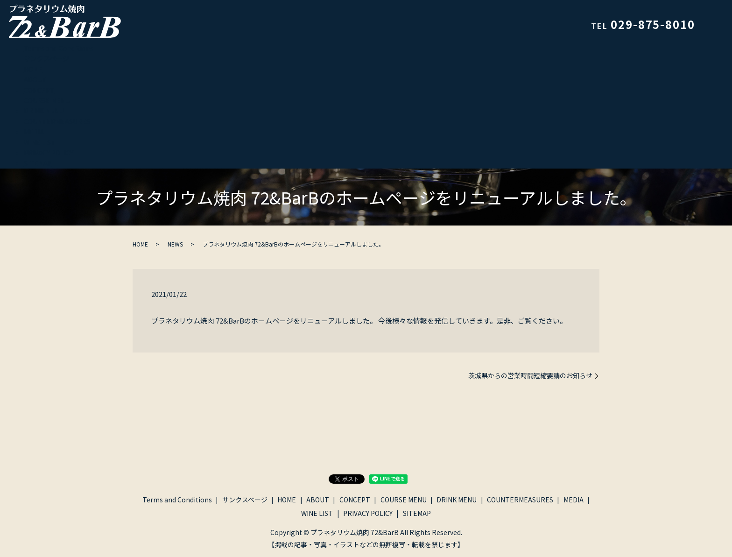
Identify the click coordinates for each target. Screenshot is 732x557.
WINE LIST (40, 142)
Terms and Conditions (58, 48)
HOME (33, 69)
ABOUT (35, 79)
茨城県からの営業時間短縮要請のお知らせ (530, 375)
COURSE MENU (47, 100)
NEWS (175, 244)
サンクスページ (46, 58)
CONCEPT (39, 90)
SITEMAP (38, 163)
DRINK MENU (44, 110)
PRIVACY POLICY (48, 152)
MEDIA (34, 131)
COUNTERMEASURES (57, 121)
